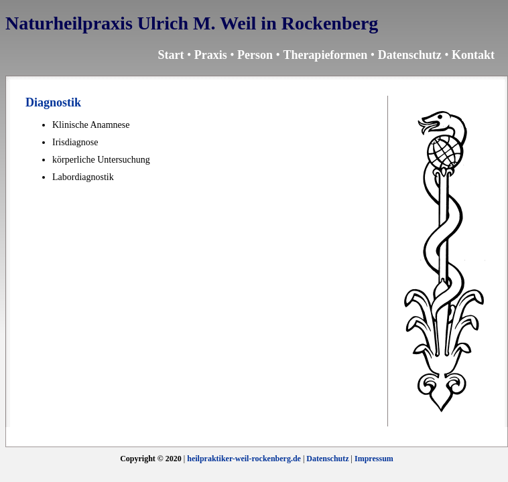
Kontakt (473, 55)
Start (170, 55)
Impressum (374, 458)
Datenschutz (410, 55)
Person (255, 55)
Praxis (210, 55)
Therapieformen (325, 55)
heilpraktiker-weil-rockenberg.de (244, 458)
